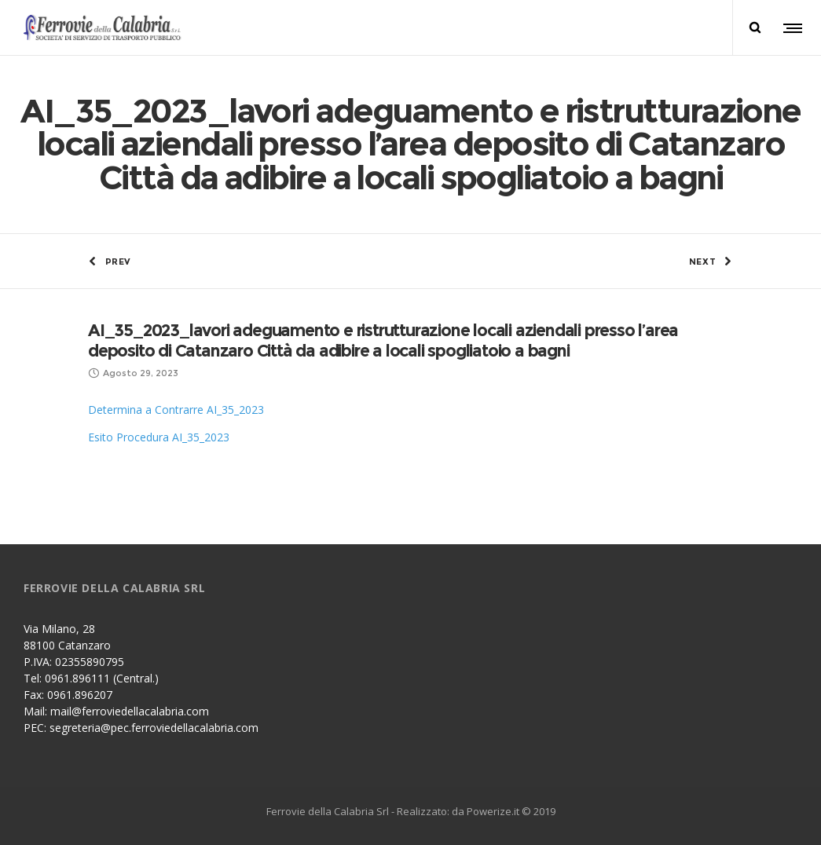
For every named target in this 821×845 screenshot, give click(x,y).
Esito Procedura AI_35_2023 (158, 437)
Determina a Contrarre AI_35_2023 (176, 409)
